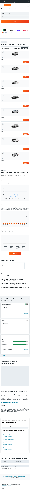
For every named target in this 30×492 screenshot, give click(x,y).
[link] (15, 253)
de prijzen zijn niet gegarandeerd (7, 485)
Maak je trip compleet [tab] (17, 426)
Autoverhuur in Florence (7, 441)
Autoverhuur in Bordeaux (7, 436)
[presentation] (28, 298)
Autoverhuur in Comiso (7, 447)
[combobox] (5, 11)
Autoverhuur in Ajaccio (7, 437)
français (13, 2)
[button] (28, 1)
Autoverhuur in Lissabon (7, 444)
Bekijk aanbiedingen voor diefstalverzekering (9, 402)
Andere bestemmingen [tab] (7, 426)
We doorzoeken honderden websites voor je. (15, 491)
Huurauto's (11, 476)
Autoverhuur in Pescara (7, 449)
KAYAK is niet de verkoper (15, 488)
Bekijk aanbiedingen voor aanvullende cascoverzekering (12, 400)
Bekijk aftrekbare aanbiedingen (7, 413)
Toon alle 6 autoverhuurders (6, 355)
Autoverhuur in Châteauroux (8, 439)
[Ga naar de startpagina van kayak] (7, 5)
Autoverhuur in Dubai (7, 442)
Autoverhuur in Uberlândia (8, 446)
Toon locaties (26, 313)
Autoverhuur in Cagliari (7, 433)
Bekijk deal (25, 62)
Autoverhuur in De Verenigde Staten (19, 476)
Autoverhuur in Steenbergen (8, 434)
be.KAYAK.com (5, 476)
